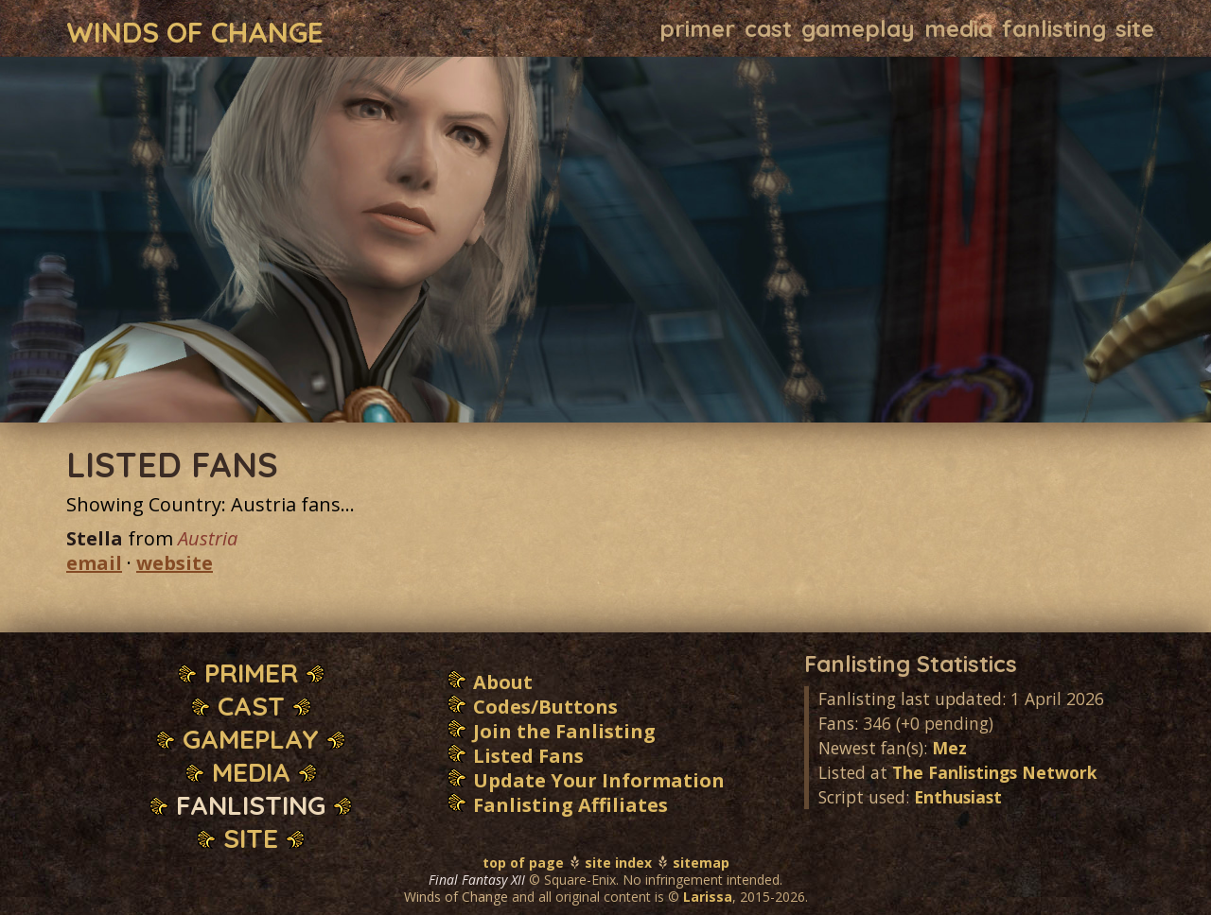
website (174, 563)
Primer (697, 28)
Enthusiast (958, 797)
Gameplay (858, 28)
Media (958, 28)
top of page (523, 863)
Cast (768, 28)
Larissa (707, 897)
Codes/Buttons (545, 706)
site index (618, 863)
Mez (949, 747)
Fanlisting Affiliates (570, 805)
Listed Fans (528, 755)
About (503, 682)
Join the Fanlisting (564, 731)
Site (1134, 28)
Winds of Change (195, 30)
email (94, 563)
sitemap (701, 863)
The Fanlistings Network (994, 772)
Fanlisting (1054, 28)
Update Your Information (599, 780)
